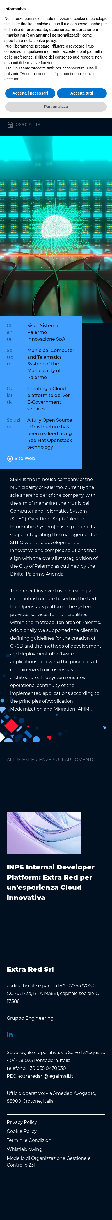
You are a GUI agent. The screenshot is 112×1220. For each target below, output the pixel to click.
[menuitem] (30, 1018)
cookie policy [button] (45, 40)
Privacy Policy (22, 1122)
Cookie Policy (22, 1131)
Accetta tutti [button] (81, 93)
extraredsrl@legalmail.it (45, 1076)
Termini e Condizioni (29, 1140)
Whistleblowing (24, 1149)
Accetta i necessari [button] (30, 93)
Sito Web (21, 459)
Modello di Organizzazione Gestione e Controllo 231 (49, 1162)
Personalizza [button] (56, 106)
